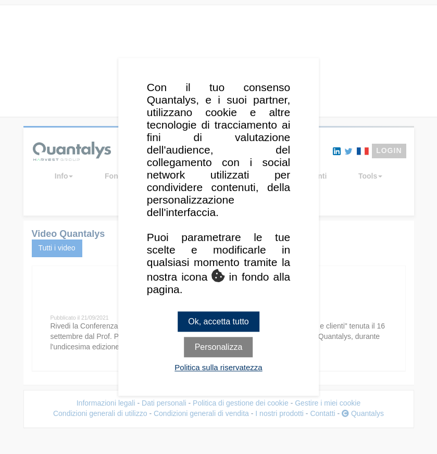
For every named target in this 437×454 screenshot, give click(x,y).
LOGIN (389, 150)
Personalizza (219, 347)
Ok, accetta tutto (218, 321)
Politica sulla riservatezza (218, 367)
